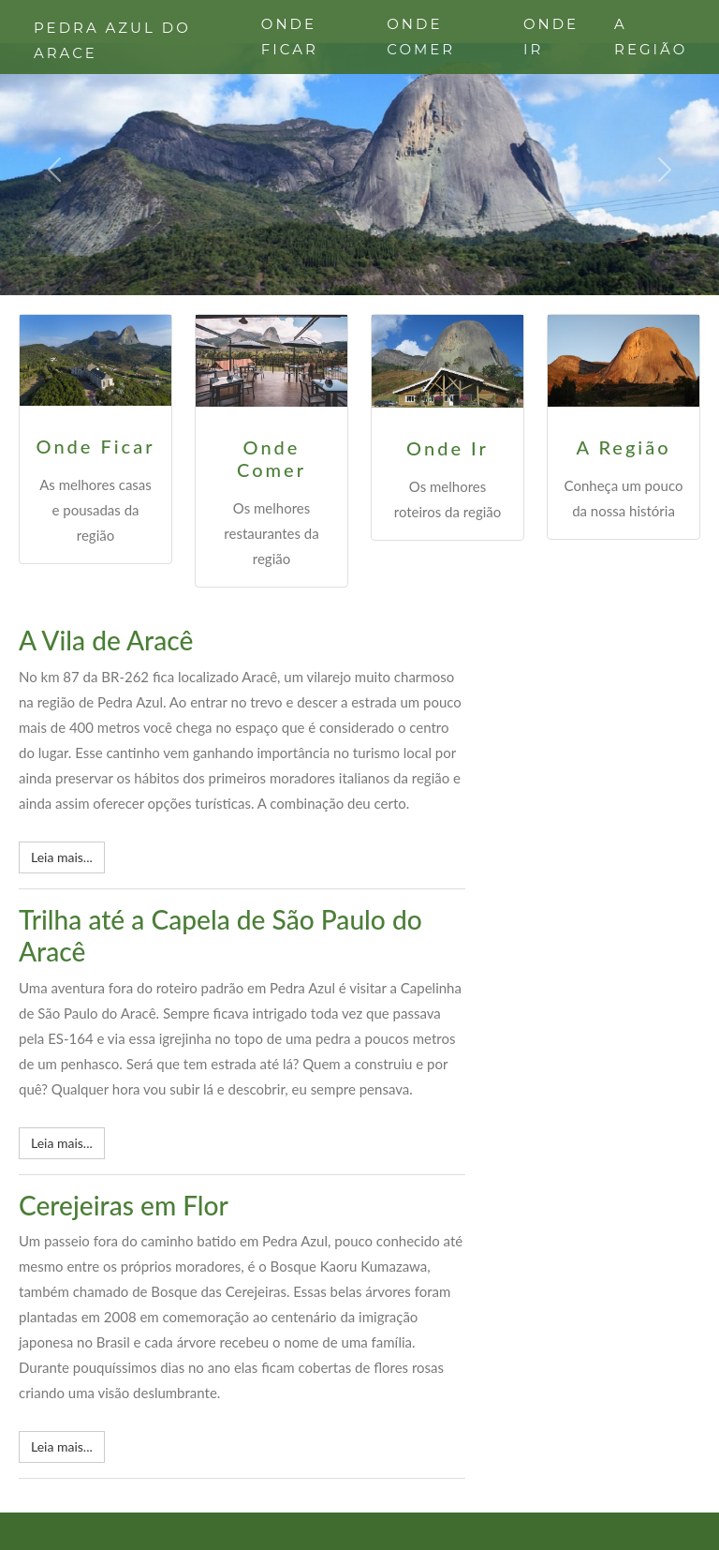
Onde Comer (271, 458)
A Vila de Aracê (106, 640)
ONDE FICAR (289, 36)
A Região (623, 447)
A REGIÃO (650, 36)
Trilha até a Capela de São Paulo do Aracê (220, 935)
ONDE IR (551, 36)
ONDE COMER (421, 36)
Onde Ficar (96, 446)
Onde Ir (447, 448)
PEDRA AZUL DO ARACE (112, 40)
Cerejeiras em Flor (123, 1205)
